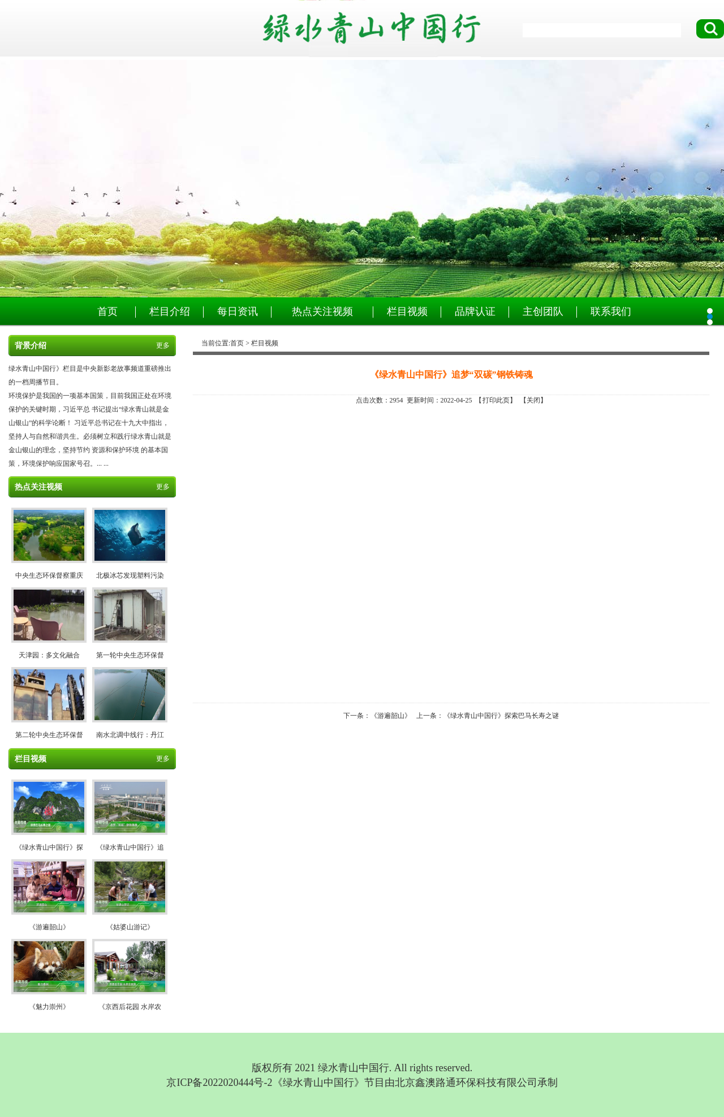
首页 (107, 311)
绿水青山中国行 (362, 178)
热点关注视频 (322, 311)
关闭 (533, 400)
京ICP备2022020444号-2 (219, 1082)
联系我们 (611, 311)
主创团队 (543, 311)
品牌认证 (475, 311)
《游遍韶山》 (390, 716)
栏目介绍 (169, 311)
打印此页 (496, 400)
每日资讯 (237, 311)
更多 (163, 345)
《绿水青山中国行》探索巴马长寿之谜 (501, 716)
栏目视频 (407, 311)
